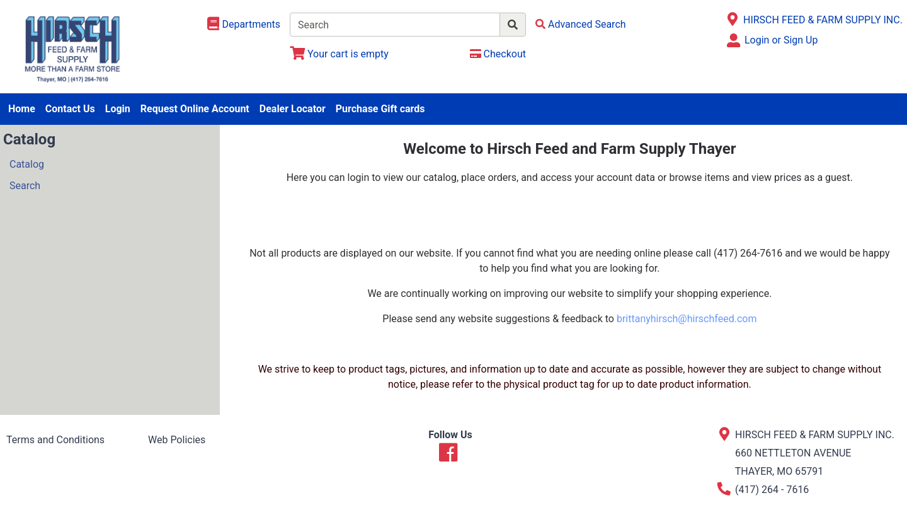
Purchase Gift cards (380, 109)
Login (117, 109)
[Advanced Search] (580, 24)
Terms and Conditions (55, 440)
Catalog (26, 164)
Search (24, 186)
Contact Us (70, 109)
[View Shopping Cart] (339, 54)
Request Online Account (194, 109)
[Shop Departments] (243, 24)
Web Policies (176, 440)
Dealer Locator (293, 109)
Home (21, 109)
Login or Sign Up (781, 40)
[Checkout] (498, 54)
